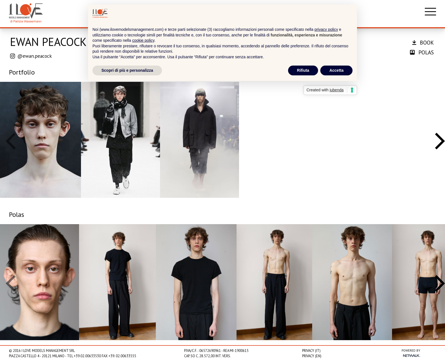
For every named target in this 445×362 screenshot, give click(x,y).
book (423, 42)
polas (422, 52)
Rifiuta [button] (303, 70)
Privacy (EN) (311, 356)
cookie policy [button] (143, 40)
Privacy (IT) (311, 350)
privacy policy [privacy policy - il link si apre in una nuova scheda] (326, 29)
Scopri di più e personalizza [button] (127, 70)
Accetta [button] (336, 70)
